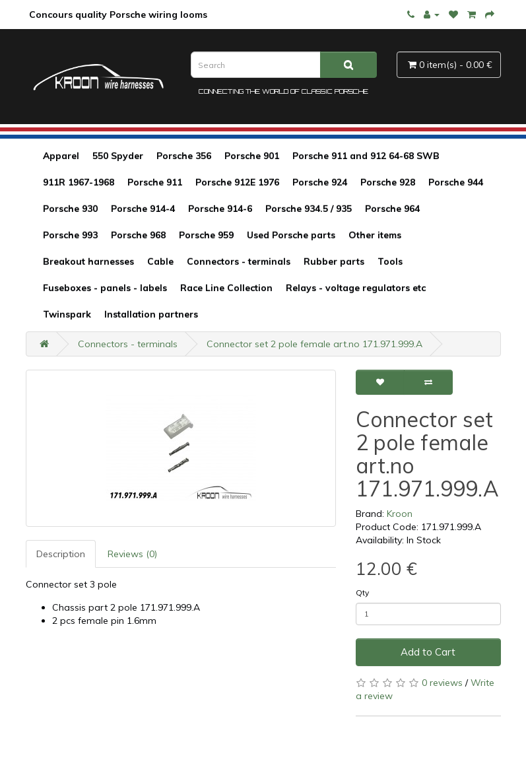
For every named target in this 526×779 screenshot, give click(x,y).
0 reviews (442, 683)
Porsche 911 (154, 182)
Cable (160, 261)
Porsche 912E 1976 (237, 182)
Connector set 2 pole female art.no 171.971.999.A (314, 344)
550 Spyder (117, 156)
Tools (390, 261)
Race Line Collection (226, 288)
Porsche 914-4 (143, 209)
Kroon (399, 514)
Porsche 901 (251, 156)
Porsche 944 (455, 182)
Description (60, 554)
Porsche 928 (387, 182)
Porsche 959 (206, 235)
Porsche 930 (70, 209)
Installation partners (151, 314)
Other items (374, 235)
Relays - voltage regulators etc (356, 288)
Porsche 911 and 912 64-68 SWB (366, 156)
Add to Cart (428, 652)
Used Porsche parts (291, 235)
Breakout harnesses (88, 261)
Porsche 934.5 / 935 (308, 209)
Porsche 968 (138, 235)
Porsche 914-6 (220, 209)
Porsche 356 (183, 156)
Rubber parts (334, 261)
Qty (362, 592)
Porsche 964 (392, 209)
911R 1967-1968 (78, 182)
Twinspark (67, 314)
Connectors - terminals (238, 261)
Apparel (61, 156)
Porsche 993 (70, 235)
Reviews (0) (132, 554)
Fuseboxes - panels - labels (105, 288)
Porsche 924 (319, 182)
